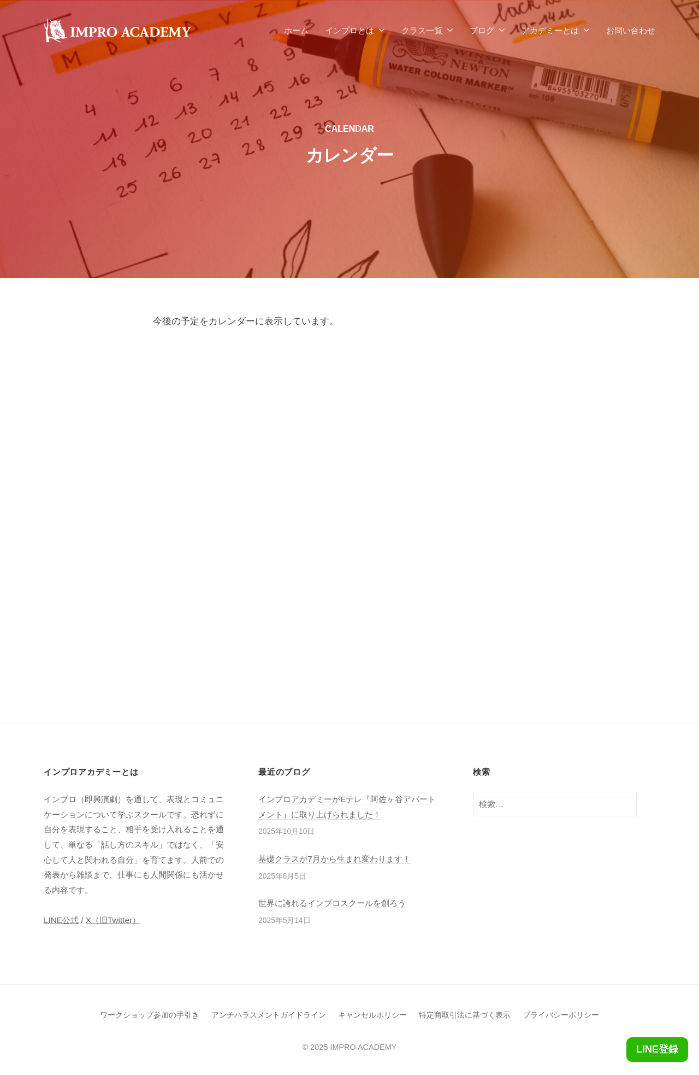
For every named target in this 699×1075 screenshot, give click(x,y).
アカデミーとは (550, 30)
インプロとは (349, 30)
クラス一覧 (421, 30)
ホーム (296, 30)
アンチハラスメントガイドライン (268, 1014)
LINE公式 (61, 920)
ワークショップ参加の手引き (149, 1014)
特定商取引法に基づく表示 (465, 1014)
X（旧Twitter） (113, 920)
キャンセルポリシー (372, 1014)
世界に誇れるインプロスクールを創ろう (332, 903)
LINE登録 (657, 1049)
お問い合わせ (630, 30)
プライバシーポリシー (561, 1014)
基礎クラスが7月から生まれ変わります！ (334, 858)
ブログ (482, 30)
